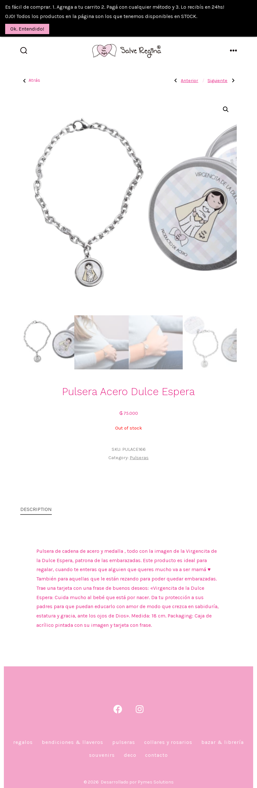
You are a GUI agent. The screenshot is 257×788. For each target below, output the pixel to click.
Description (36, 503)
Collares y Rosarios (168, 736)
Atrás (30, 74)
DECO (130, 749)
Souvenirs (102, 749)
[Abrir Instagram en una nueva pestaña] (139, 703)
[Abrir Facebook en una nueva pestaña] (117, 703)
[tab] (36, 504)
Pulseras (139, 451)
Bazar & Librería (222, 736)
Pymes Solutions (156, 776)
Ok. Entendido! (27, 29)
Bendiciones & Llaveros (72, 736)
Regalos (23, 736)
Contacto (156, 749)
